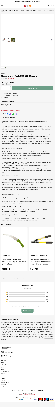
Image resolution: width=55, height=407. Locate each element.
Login (2, 366)
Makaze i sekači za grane (31, 10)
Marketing (3, 388)
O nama (3, 384)
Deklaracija (5, 101)
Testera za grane (6, 259)
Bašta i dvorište (12, 10)
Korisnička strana (5, 370)
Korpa (2, 372)
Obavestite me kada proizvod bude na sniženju (10, 115)
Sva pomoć (3, 377)
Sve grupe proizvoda (5, 390)
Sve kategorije (4, 10)
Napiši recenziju (27, 315)
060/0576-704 (37, 1)
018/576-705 (30, 1)
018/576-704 (25, 1)
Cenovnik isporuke (5, 386)
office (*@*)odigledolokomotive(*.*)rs (28, 399)
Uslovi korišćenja (5, 379)
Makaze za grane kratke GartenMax (38, 259)
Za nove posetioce (5, 375)
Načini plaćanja (4, 381)
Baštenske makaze (20, 10)
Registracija (3, 368)
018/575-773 (19, 1)
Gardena (3, 77)
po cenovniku (14, 99)
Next (52, 40)
